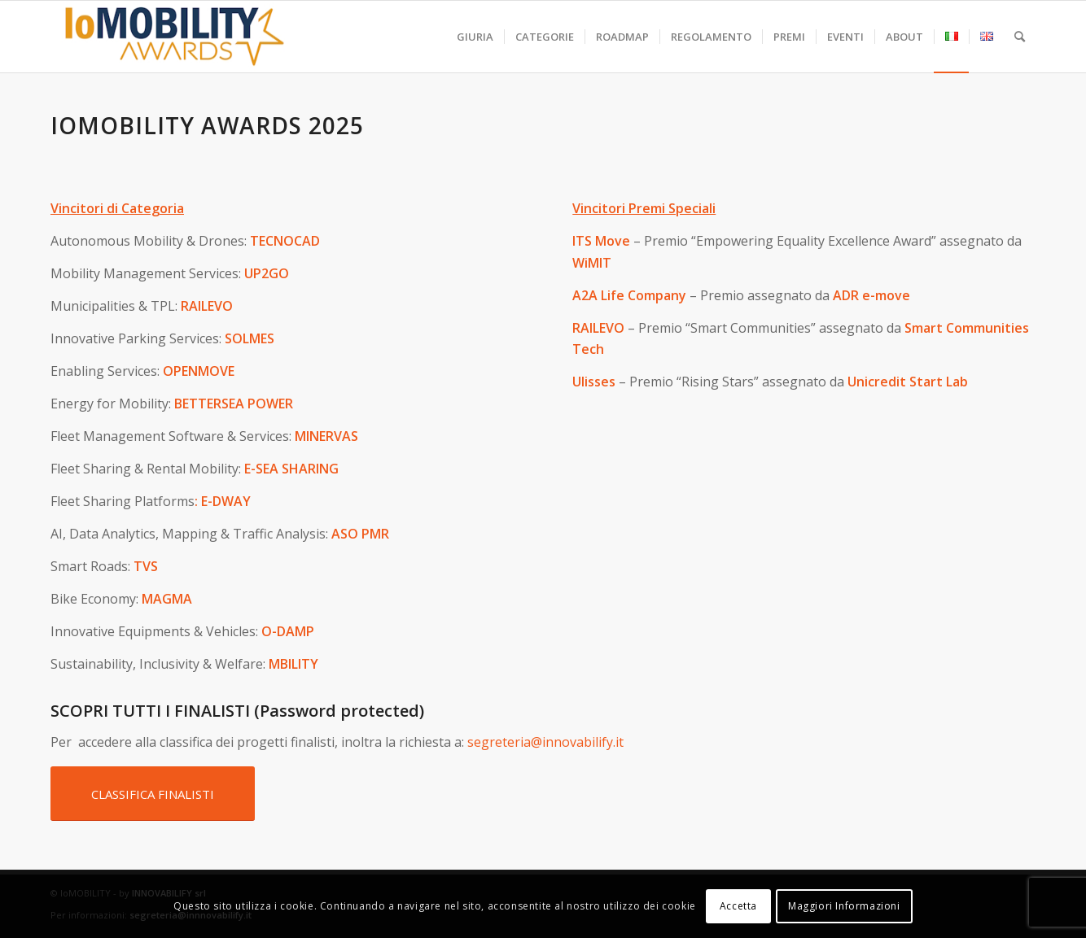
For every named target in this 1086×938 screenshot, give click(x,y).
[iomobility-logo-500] (213, 36)
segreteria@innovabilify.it (545, 742)
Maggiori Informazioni (844, 906)
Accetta (738, 906)
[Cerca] (1020, 36)
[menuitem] (475, 36)
